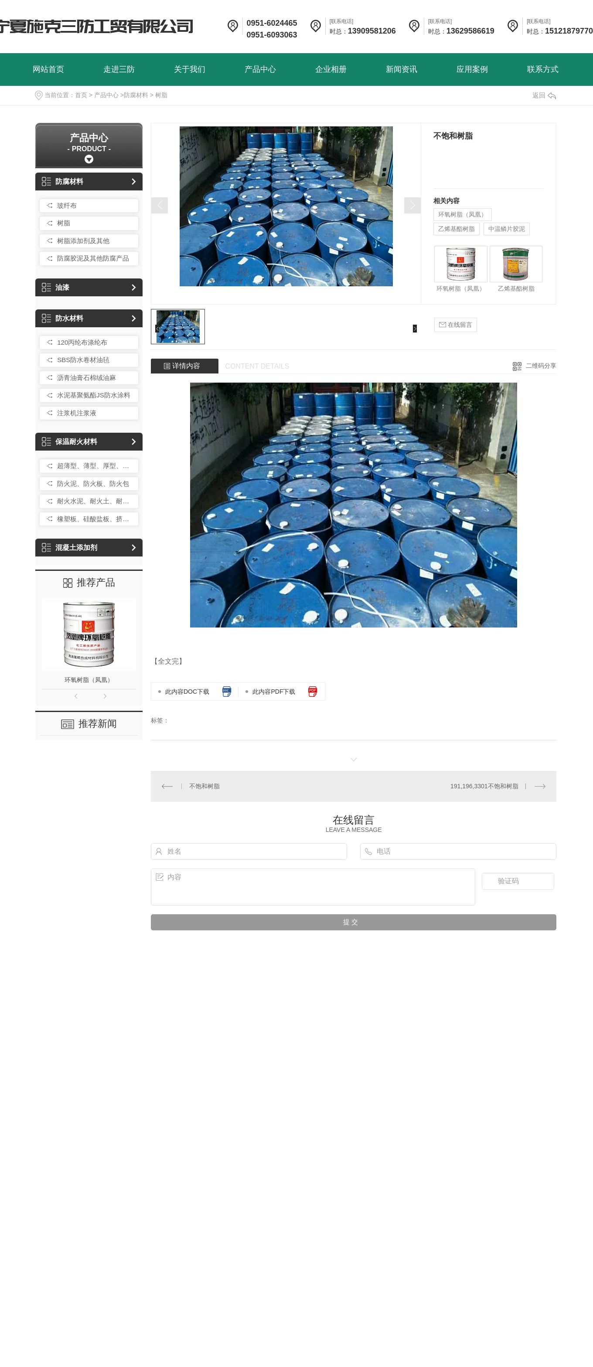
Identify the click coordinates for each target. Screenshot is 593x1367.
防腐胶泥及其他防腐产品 (93, 258)
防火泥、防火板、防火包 (93, 483)
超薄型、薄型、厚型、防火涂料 (95, 465)
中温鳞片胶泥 (506, 228)
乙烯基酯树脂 (456, 228)
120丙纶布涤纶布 (82, 342)
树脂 (161, 95)
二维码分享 (541, 365)
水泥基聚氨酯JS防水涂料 (93, 395)
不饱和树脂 (204, 786)
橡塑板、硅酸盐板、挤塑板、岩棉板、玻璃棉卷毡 (95, 518)
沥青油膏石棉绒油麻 (86, 377)
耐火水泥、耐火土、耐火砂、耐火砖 (95, 501)
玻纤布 (67, 205)
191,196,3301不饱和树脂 (484, 786)
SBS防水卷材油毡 (83, 359)
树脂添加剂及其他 (83, 240)
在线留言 (455, 325)
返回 (544, 95)
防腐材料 (136, 95)
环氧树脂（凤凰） (89, 679)
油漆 (55, 287)
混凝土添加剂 (69, 547)
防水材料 (62, 318)
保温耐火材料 (69, 441)
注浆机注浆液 (76, 413)
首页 (81, 95)
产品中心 (106, 95)
